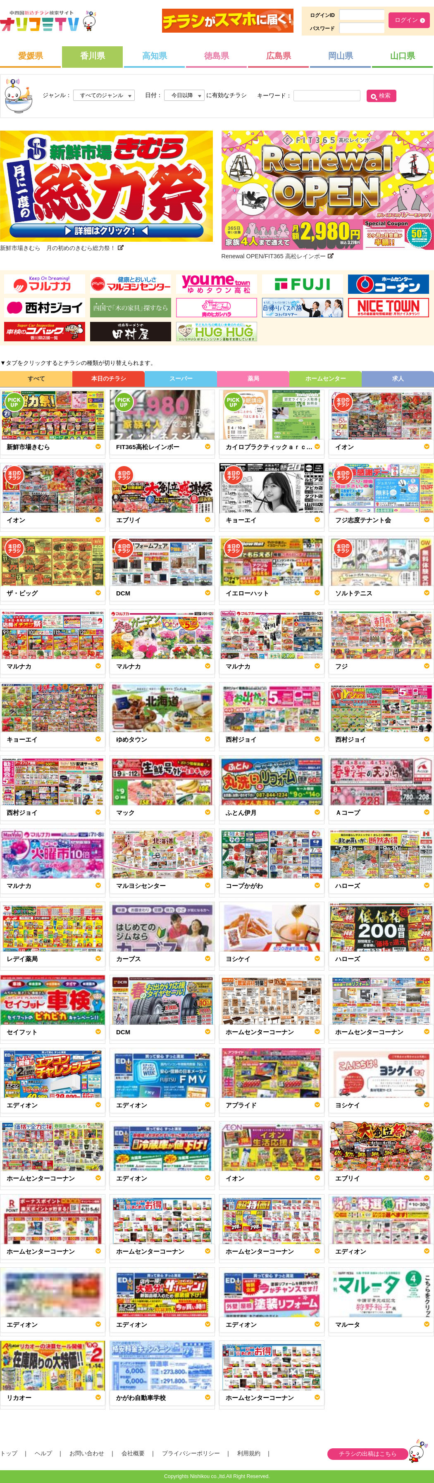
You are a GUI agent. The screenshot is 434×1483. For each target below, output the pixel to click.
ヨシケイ (238, 958)
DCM (123, 593)
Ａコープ (347, 812)
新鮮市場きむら (28, 446)
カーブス (128, 958)
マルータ (347, 1324)
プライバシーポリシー (191, 1453)
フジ (341, 666)
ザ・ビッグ (22, 593)
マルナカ (19, 666)
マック (125, 812)
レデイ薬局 (22, 958)
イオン (344, 446)
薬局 (253, 378)
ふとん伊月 (241, 812)
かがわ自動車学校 (141, 1397)
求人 (398, 378)
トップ (8, 1453)
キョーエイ (241, 520)
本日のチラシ (108, 378)
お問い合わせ (86, 1453)
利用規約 (248, 1453)
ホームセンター (325, 378)
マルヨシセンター (141, 885)
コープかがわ (244, 885)
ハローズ (347, 885)
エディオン (22, 1105)
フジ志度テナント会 (363, 520)
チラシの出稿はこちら (368, 1453)
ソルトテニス (353, 593)
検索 (385, 95)
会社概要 (133, 1453)
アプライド (241, 1105)
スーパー (181, 378)
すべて (36, 378)
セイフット (22, 1031)
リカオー (19, 1397)
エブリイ (128, 520)
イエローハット (247, 593)
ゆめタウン (131, 739)
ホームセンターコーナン (260, 1031)
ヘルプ (43, 1453)
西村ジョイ (241, 739)
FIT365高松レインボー (147, 446)
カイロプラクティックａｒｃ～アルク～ (273, 446)
